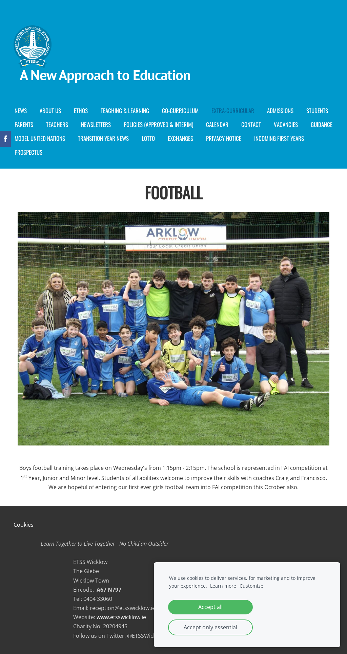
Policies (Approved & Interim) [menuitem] (158, 124)
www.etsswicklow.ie (121, 617)
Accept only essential (210, 627)
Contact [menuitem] (251, 124)
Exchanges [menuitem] (180, 138)
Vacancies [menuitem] (286, 124)
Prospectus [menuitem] (28, 152)
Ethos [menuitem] (81, 110)
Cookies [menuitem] (24, 524)
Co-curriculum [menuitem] (180, 110)
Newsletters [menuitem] (96, 124)
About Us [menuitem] (50, 110)
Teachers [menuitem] (57, 124)
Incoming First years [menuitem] (279, 138)
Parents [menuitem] (24, 124)
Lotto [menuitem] (148, 138)
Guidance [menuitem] (321, 124)
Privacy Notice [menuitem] (223, 138)
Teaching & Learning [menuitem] (125, 110)
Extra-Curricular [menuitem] (232, 110)
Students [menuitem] (317, 110)
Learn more (223, 586)
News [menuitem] (21, 110)
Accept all (210, 607)
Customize (251, 586)
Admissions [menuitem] (280, 110)
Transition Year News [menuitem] (103, 138)
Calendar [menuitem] (217, 124)
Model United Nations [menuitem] (40, 138)
